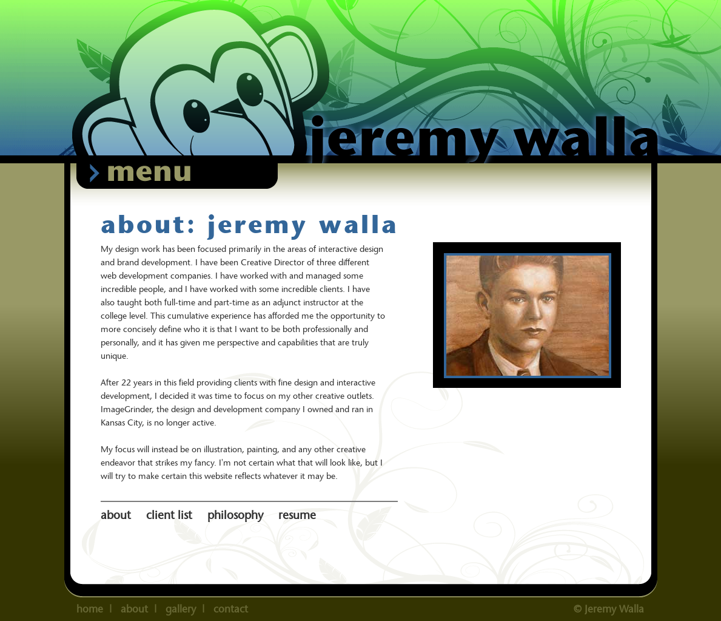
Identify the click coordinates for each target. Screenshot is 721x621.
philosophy (236, 515)
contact (230, 609)
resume (297, 515)
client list (170, 515)
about (117, 515)
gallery (181, 609)
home (89, 609)
